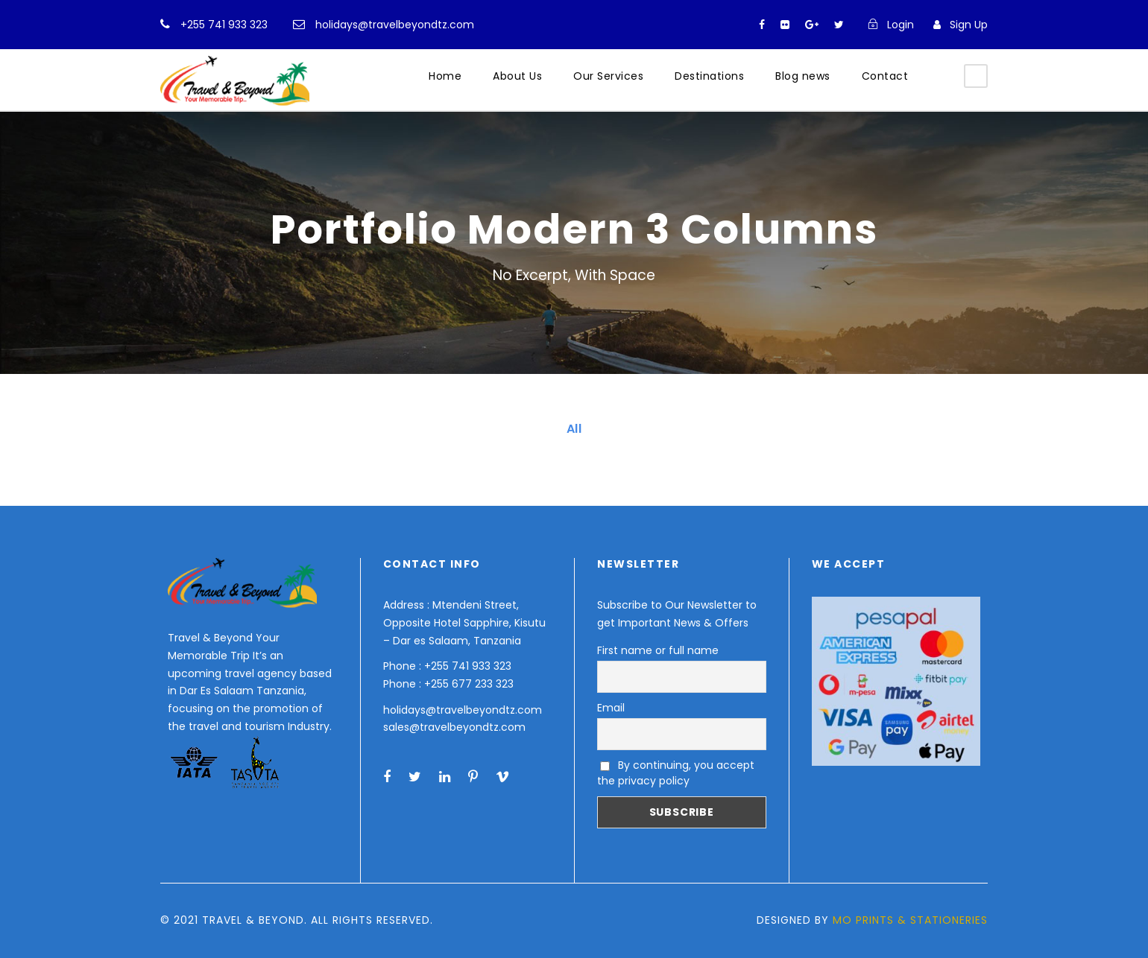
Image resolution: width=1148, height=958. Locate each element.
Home (445, 76)
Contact (885, 76)
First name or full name (658, 650)
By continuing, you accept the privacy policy (675, 773)
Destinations (709, 76)
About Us (517, 76)
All (574, 428)
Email (611, 707)
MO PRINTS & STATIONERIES (910, 920)
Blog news (802, 76)
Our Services (608, 76)
